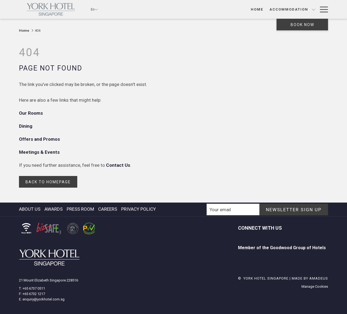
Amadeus (318, 278)
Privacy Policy (138, 209)
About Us (29, 209)
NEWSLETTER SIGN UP (294, 209)
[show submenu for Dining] (213, 9)
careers (107, 209)
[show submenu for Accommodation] (186, 9)
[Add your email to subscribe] (233, 209)
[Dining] (199, 9)
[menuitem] (30, 209)
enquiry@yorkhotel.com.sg (44, 299)
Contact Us (118, 165)
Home (24, 30)
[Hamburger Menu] (322, 9)
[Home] (129, 9)
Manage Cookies (314, 286)
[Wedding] (298, 9)
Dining (26, 126)
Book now (302, 25)
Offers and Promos (40, 139)
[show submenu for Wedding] (313, 9)
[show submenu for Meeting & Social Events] (282, 9)
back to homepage (48, 182)
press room (80, 209)
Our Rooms (31, 113)
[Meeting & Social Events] (248, 9)
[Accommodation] (161, 9)
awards (53, 209)
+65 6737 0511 (34, 288)
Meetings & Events (40, 152)
